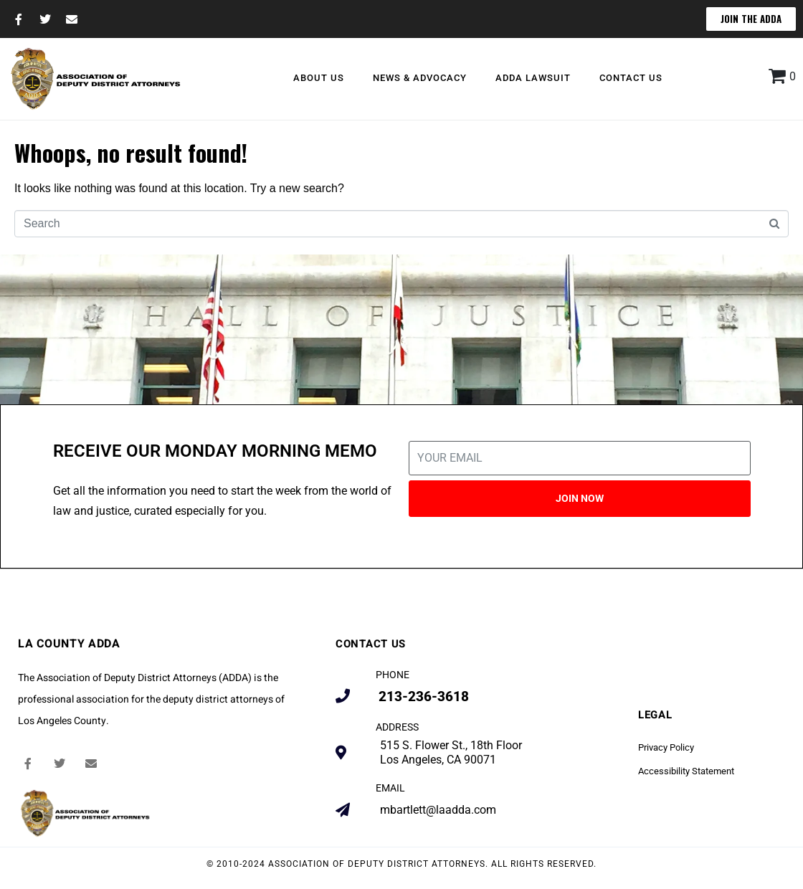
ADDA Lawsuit (533, 77)
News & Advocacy (420, 77)
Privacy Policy (666, 747)
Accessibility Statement (686, 771)
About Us (318, 77)
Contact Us (630, 77)
